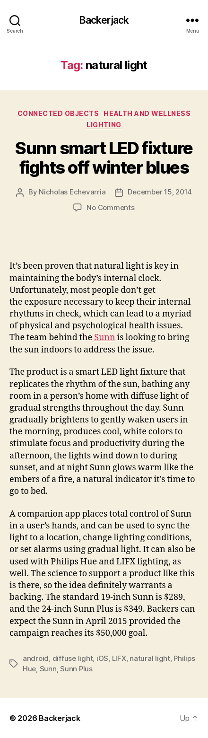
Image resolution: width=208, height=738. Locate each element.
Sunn (104, 337)
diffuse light (72, 658)
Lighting (104, 125)
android (36, 658)
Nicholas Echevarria (72, 191)
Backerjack (104, 20)
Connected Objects (58, 113)
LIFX (119, 658)
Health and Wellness (147, 113)
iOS (102, 658)
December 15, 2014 (160, 191)
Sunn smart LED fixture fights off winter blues (103, 158)
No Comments (110, 207)
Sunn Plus (76, 668)
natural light (150, 658)
